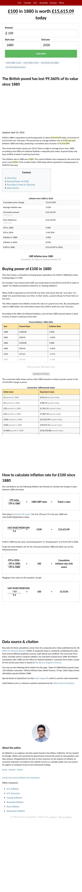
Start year (9, 39)
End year (45, 39)
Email (4, 887)
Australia (43, 2)
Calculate (41, 53)
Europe (53, 2)
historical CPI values (21, 631)
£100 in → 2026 (13, 63)
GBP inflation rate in (49, 63)
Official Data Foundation (63, 800)
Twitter (20, 887)
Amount (9, 27)
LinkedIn (11, 887)
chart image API (41, 795)
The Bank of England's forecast (48, 780)
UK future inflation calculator (15, 67)
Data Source (13, 188)
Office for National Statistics (14, 768)
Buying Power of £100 (18, 181)
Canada (27, 2)
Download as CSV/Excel (41, 491)
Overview (12, 178)
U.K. (35, 2)
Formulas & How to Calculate (21, 184)
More (61, 2)
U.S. (20, 2)
